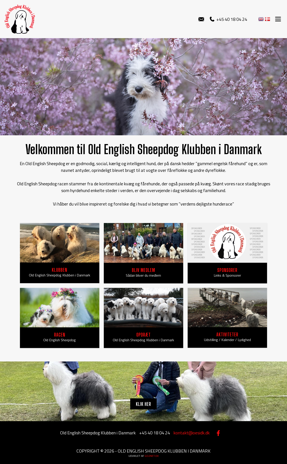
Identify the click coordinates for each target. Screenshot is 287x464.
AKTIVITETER (227, 334)
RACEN (59, 334)
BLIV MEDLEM (143, 270)
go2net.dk (152, 456)
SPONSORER (227, 270)
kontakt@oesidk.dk (192, 432)
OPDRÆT (143, 334)
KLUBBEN (59, 270)
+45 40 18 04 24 (228, 19)
